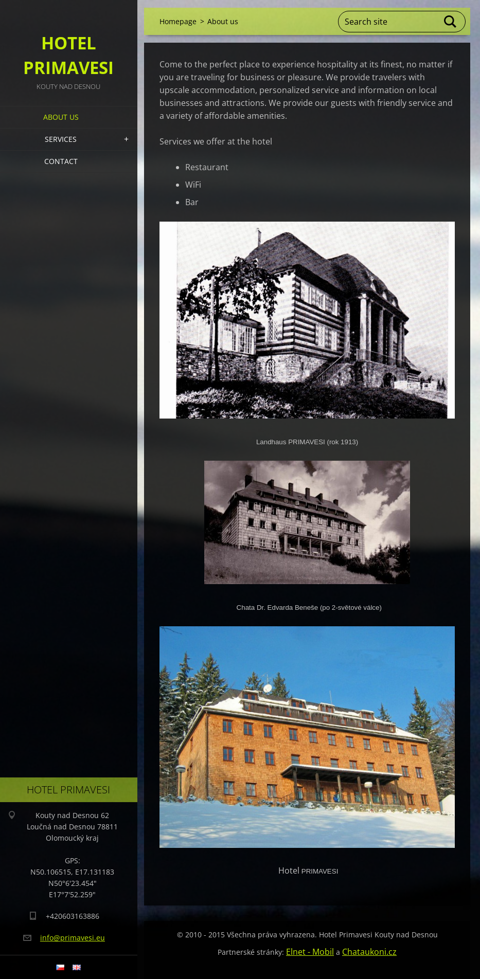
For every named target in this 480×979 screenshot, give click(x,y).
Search (450, 21)
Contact (61, 161)
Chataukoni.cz (369, 951)
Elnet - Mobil (310, 951)
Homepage (178, 21)
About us (61, 117)
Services (61, 139)
